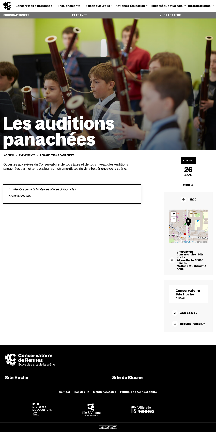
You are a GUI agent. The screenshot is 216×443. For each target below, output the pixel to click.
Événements (27, 152)
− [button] (174, 216)
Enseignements (70, 6)
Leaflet (177, 239)
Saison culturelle (99, 6)
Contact (64, 389)
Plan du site (81, 389)
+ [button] (174, 211)
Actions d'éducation (132, 6)
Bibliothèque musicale (168, 6)
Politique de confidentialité (138, 389)
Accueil (9, 152)
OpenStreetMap (190, 239)
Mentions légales (104, 389)
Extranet (79, 14)
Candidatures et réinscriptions (9, 14)
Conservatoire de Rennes (35, 6)
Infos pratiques (200, 6)
